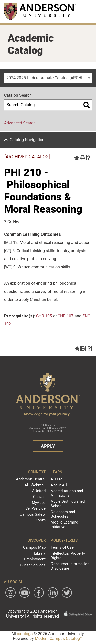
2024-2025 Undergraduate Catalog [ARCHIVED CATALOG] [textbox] (49, 77)
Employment (35, 559)
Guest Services (33, 565)
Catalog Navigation (27, 139)
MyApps (39, 502)
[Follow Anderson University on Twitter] (67, 592)
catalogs (25, 633)
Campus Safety (33, 514)
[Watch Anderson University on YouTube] (24, 592)
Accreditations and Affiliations (67, 493)
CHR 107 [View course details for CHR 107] (65, 315)
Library (40, 553)
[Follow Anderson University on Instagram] (10, 592)
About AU (59, 485)
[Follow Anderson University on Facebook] (39, 592)
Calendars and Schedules (63, 514)
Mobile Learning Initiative (64, 524)
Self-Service (35, 508)
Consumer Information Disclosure (70, 566)
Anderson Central (31, 479)
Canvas (39, 496)
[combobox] (48, 78)
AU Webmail (35, 485)
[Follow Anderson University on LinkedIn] (53, 592)
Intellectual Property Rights (68, 555)
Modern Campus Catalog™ (58, 638)
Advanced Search (20, 123)
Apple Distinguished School (68, 503)
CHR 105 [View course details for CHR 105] (44, 315)
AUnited (39, 491)
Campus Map (34, 547)
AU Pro (57, 479)
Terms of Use (62, 547)
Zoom (40, 520)
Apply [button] (48, 446)
